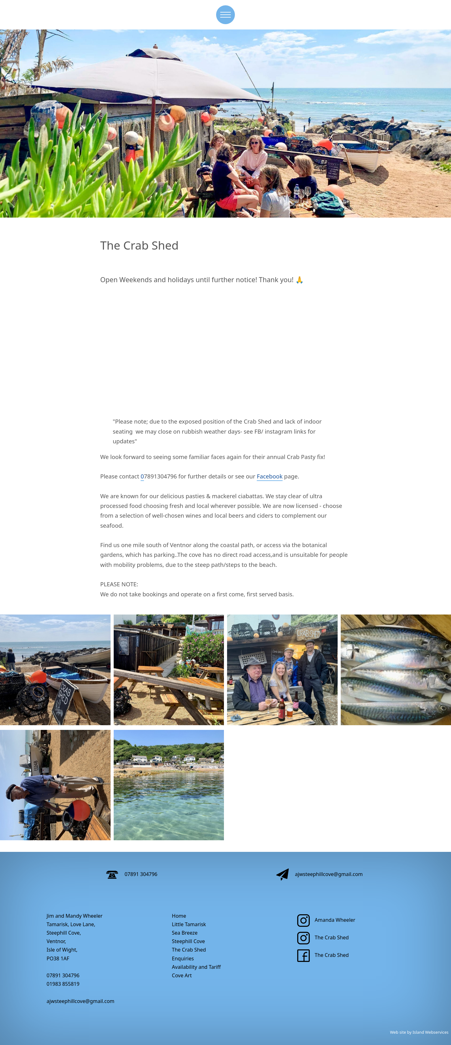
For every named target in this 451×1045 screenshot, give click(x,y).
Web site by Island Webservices (419, 1032)
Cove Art (182, 975)
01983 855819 (63, 983)
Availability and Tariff (196, 966)
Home (179, 915)
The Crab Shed (189, 949)
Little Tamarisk (189, 924)
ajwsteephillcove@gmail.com (319, 874)
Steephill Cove (188, 941)
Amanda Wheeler (326, 919)
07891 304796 (132, 874)
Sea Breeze (185, 932)
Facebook (270, 476)
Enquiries (183, 958)
